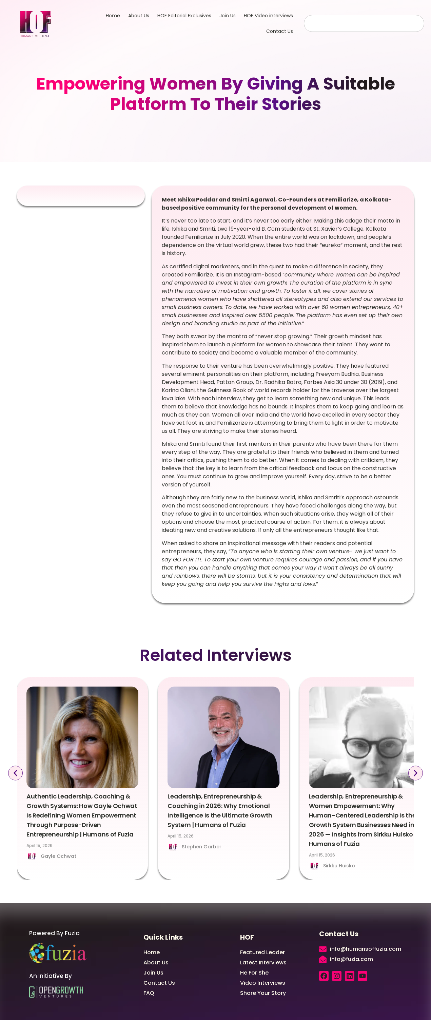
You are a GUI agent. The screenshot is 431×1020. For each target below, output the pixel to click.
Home (113, 15)
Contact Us (279, 31)
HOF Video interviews (268, 15)
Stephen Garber (201, 846)
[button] (14, 773)
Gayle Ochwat (58, 856)
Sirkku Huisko (339, 865)
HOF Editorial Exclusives (184, 15)
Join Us (227, 15)
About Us (138, 15)
